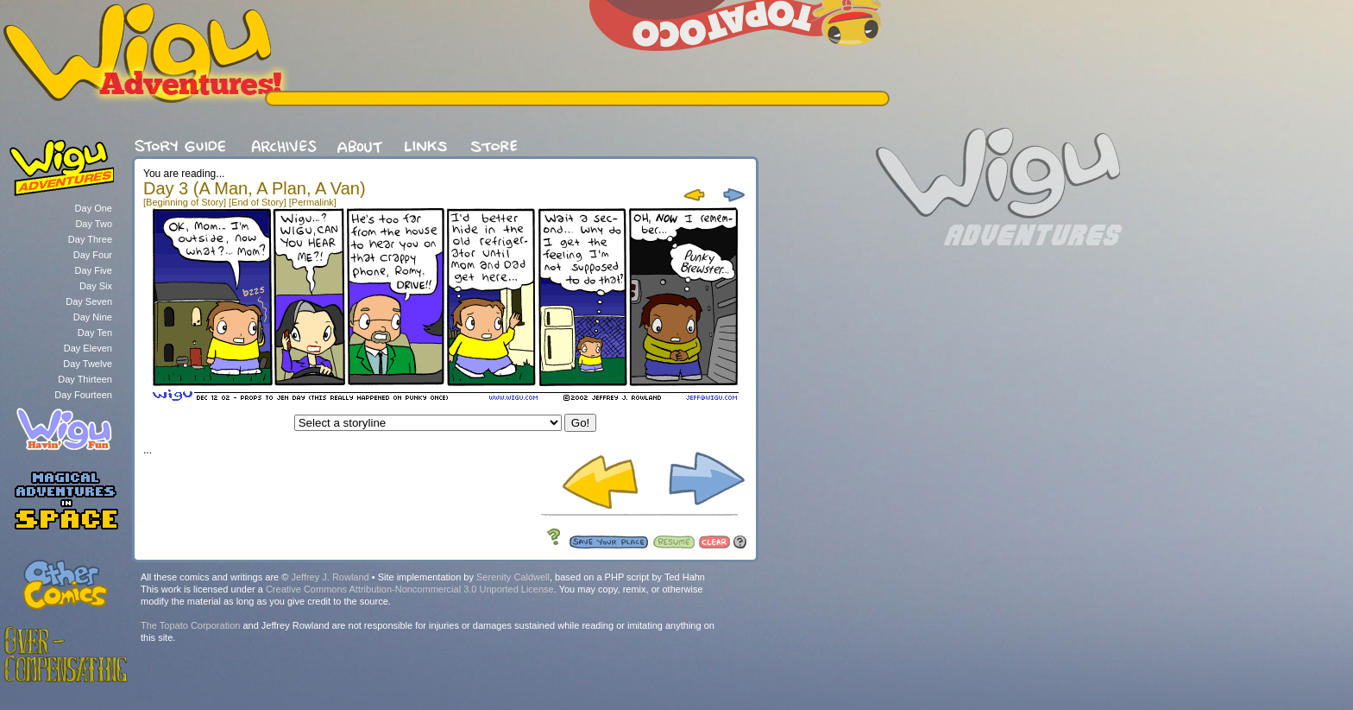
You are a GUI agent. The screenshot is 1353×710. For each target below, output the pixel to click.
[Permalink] (313, 202)
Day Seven (89, 301)
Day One (93, 208)
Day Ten (95, 332)
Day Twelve (87, 363)
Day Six (95, 286)
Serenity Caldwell (513, 577)
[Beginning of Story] (184, 202)
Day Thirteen (85, 379)
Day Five (93, 270)
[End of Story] (257, 202)
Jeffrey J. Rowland (329, 577)
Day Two (93, 224)
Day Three (90, 239)
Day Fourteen (83, 395)
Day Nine (92, 317)
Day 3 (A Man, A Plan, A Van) (254, 188)
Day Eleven (88, 348)
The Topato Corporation (190, 625)
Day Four (92, 255)
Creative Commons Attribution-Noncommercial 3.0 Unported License (410, 589)
